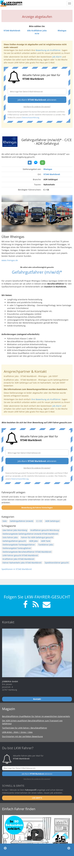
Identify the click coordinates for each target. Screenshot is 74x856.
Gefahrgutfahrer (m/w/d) (21, 521)
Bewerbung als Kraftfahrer (48, 50)
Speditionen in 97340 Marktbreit (17, 569)
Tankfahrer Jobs (45, 544)
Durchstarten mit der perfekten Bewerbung (22, 736)
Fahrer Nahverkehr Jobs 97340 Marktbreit (22, 562)
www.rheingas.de (10, 260)
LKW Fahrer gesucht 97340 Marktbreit (20, 555)
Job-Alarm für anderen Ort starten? (37, 106)
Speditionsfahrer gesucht (57, 562)
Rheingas (47, 169)
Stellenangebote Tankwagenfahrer (19, 544)
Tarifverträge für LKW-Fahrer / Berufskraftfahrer (24, 728)
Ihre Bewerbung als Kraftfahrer (46, 399)
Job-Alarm (57, 56)
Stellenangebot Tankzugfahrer (17, 548)
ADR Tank (45, 541)
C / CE (39, 521)
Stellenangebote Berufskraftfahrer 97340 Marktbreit (27, 551)
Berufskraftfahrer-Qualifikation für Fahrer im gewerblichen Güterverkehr (36, 716)
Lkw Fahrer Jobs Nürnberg (15, 530)
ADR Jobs (33, 541)
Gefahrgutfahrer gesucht (14, 541)
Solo (5, 521)
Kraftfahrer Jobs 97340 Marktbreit (18, 559)
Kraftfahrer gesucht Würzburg (45, 530)
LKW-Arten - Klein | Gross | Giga (17, 732)
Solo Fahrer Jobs (10, 537)
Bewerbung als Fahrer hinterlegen (37, 507)
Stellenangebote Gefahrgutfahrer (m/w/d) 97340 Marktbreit (30, 533)
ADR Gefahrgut (52, 521)
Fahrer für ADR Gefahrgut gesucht (37, 537)
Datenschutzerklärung (30, 117)
